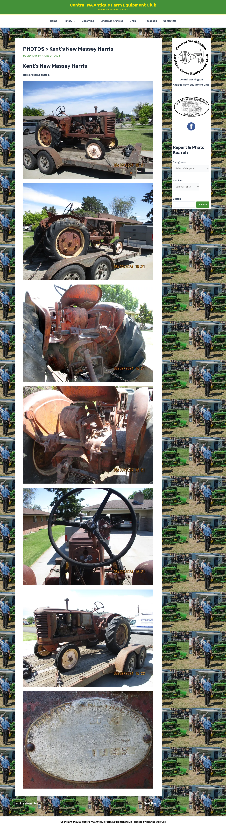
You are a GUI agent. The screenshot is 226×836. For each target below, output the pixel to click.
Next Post (153, 803)
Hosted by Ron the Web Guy (150, 821)
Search (203, 205)
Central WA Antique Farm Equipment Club (113, 5)
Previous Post (28, 803)
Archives (178, 180)
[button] (76, 20)
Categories (179, 161)
